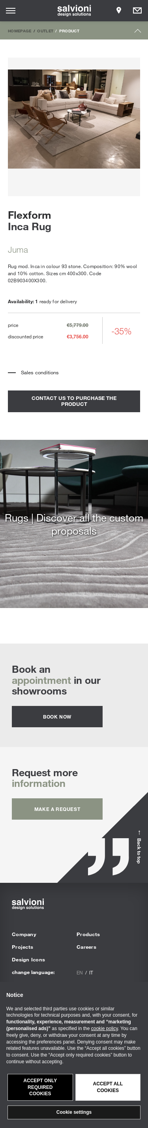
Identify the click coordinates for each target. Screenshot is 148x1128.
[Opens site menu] (10, 10)
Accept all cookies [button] (108, 1087)
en (80, 972)
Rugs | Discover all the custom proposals (74, 524)
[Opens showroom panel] (119, 10)
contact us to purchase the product (74, 401)
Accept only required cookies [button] (40, 1087)
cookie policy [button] (104, 1028)
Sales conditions (40, 372)
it (91, 972)
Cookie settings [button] (74, 1112)
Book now (57, 716)
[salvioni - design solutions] (74, 11)
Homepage (20, 30)
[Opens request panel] (137, 10)
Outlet (45, 30)
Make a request (57, 809)
